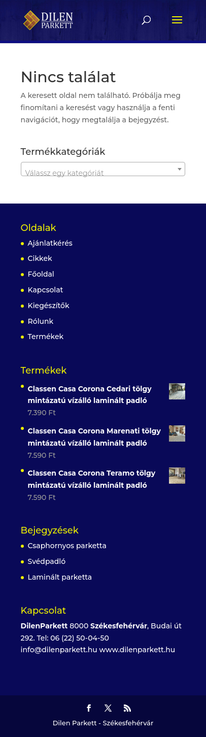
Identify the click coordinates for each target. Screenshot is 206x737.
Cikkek (40, 258)
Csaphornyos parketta (67, 545)
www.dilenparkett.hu (137, 649)
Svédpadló (46, 561)
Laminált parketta (60, 577)
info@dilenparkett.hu (59, 649)
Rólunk (41, 321)
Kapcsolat (45, 289)
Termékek (46, 336)
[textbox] (103, 173)
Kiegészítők (49, 305)
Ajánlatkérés (50, 243)
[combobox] (103, 169)
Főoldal (41, 274)
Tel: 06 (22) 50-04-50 (73, 638)
